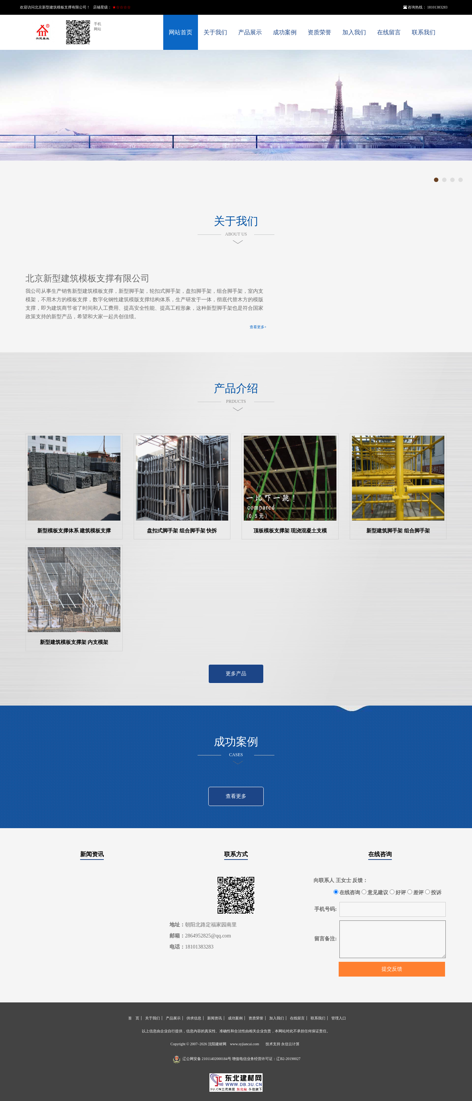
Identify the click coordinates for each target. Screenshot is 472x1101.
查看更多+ (258, 327)
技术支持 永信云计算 (283, 1044)
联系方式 (236, 854)
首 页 (133, 1018)
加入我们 (354, 32)
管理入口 (338, 1018)
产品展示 (250, 32)
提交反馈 (392, 969)
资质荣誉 (319, 32)
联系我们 (423, 32)
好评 (398, 892)
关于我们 (215, 32)
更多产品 (236, 673)
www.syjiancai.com (244, 1044)
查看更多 (236, 796)
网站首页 (180, 32)
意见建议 (375, 892)
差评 (415, 892)
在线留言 (389, 32)
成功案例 (285, 32)
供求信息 (194, 1018)
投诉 (433, 892)
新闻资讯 (92, 854)
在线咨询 (380, 854)
